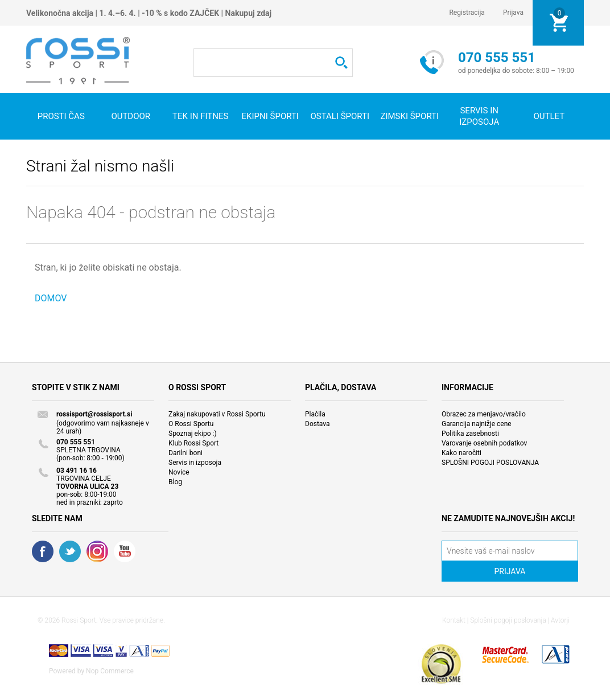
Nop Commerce (110, 671)
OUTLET (548, 116)
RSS (97, 551)
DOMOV (51, 298)
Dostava (317, 424)
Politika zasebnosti (470, 434)
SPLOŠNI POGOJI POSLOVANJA (490, 463)
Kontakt (453, 620)
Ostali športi (339, 116)
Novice (178, 472)
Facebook (42, 551)
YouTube (124, 551)
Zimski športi (409, 116)
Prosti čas (61, 116)
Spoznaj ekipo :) (192, 434)
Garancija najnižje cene (477, 424)
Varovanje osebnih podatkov (484, 443)
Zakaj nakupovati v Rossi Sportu (217, 414)
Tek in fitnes (200, 116)
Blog (175, 482)
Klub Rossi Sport (193, 443)
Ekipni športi (270, 116)
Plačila (315, 414)
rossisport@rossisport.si (94, 414)
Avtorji (560, 620)
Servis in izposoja (194, 463)
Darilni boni (185, 453)
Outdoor (130, 116)
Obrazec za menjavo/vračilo (484, 414)
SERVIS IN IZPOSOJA (479, 116)
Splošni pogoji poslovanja (508, 620)
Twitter (70, 551)
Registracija (467, 13)
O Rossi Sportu (190, 424)
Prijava (513, 13)
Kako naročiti (461, 453)
